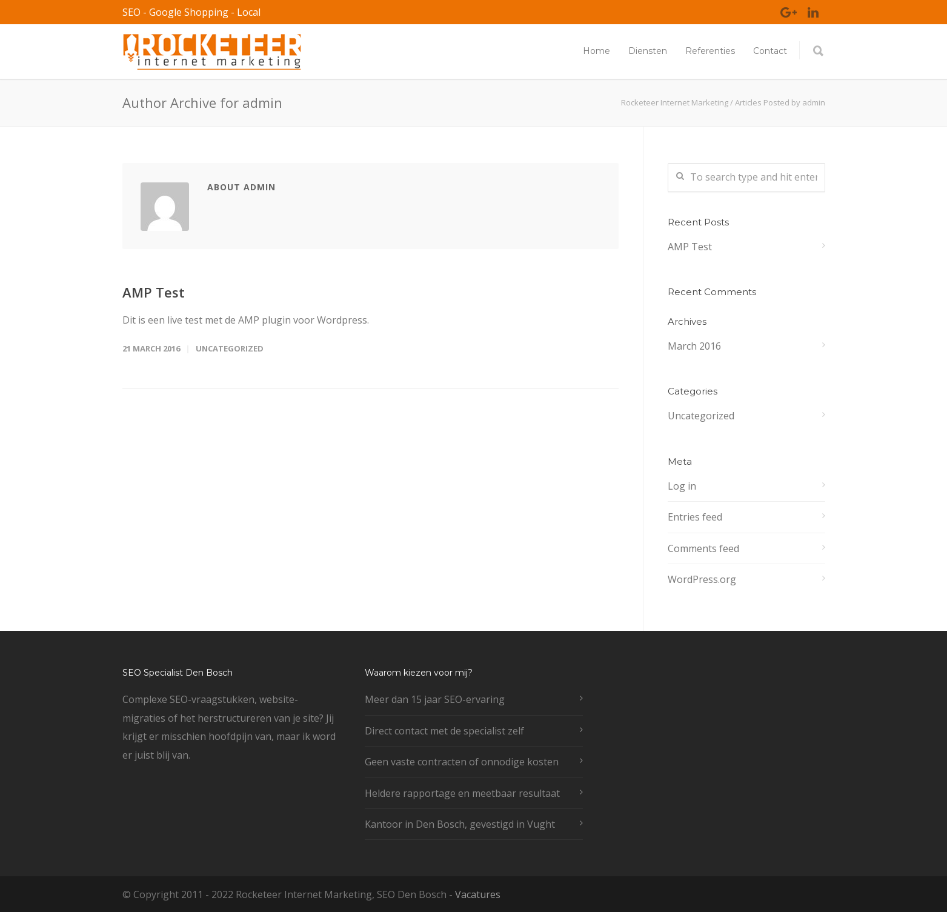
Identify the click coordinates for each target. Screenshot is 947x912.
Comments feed (703, 548)
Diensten (647, 50)
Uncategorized (230, 348)
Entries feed (695, 517)
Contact (770, 50)
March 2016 (694, 346)
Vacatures (477, 894)
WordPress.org (702, 579)
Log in (682, 486)
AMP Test (153, 292)
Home (596, 50)
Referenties (710, 50)
